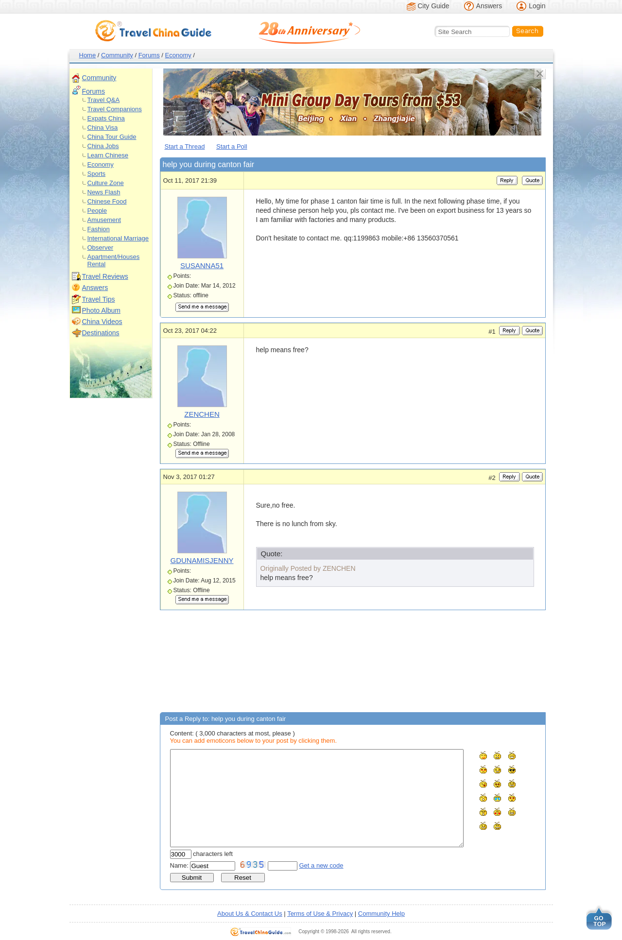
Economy (178, 55)
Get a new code (321, 865)
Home (87, 55)
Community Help (381, 913)
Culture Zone (105, 183)
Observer (100, 247)
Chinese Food (107, 201)
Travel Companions (114, 109)
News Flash (104, 192)
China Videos (102, 321)
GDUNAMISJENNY (201, 560)
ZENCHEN (202, 414)
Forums (149, 55)
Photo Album (101, 310)
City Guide (433, 6)
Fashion (98, 229)
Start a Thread (185, 146)
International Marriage (118, 238)
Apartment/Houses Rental (113, 260)
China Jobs (103, 146)
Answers (489, 6)
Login (537, 6)
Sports (96, 173)
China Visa (102, 127)
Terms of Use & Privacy (320, 913)
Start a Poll (231, 146)
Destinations (101, 333)
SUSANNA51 (202, 265)
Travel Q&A (103, 99)
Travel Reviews (105, 276)
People (97, 210)
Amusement (104, 219)
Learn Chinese (108, 155)
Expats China (106, 118)
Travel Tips (98, 299)
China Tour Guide (112, 136)
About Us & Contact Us (249, 913)
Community (117, 55)
